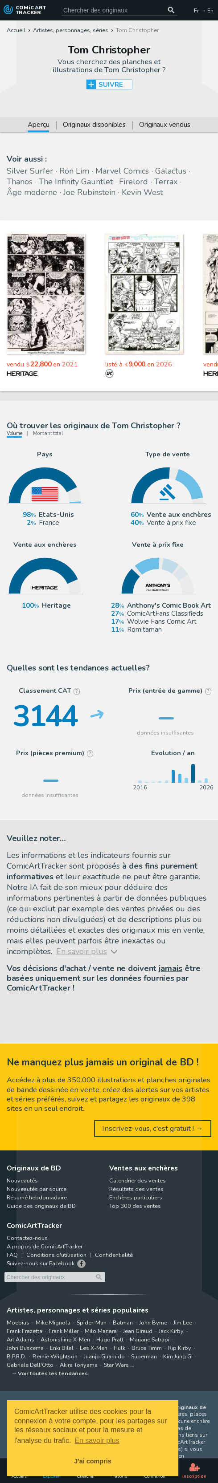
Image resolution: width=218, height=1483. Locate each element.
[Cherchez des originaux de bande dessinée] (119, 10)
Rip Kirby (179, 1348)
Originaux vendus (164, 125)
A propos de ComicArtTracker (44, 1246)
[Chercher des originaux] (171, 9)
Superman (144, 1356)
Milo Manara (101, 1331)
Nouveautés (22, 1180)
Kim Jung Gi (178, 1356)
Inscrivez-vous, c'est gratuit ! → (152, 1128)
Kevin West (142, 192)
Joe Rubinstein (89, 192)
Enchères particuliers (135, 1197)
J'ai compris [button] (92, 1461)
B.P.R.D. (16, 1356)
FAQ (12, 1255)
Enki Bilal (62, 1348)
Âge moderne (32, 192)
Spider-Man (92, 1322)
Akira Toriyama (79, 1365)
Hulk (119, 1348)
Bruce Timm (147, 1348)
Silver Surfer (30, 171)
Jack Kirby (171, 1331)
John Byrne (153, 1322)
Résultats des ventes (136, 1189)
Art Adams (20, 1339)
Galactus (170, 171)
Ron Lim (74, 171)
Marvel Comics (122, 171)
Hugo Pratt (109, 1339)
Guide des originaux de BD (41, 1206)
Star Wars (116, 1365)
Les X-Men (93, 1348)
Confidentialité (114, 1255)
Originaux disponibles (94, 125)
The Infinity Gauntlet (76, 181)
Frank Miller (63, 1331)
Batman (123, 1322)
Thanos (20, 181)
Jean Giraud (137, 1331)
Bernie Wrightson (55, 1356)
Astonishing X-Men (65, 1339)
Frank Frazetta (24, 1331)
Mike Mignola (53, 1322)
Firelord (133, 181)
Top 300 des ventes (135, 1206)
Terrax (165, 181)
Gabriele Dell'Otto (30, 1365)
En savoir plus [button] (96, 1440)
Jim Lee (182, 1322)
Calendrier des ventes (137, 1180)
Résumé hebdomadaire (37, 1197)
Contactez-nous (27, 1238)
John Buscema (25, 1348)
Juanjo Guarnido (104, 1356)
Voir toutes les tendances (53, 1373)
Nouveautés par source (36, 1189)
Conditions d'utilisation (56, 1255)
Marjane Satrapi (149, 1339)
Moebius (18, 1322)
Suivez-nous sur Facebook (40, 1263)
